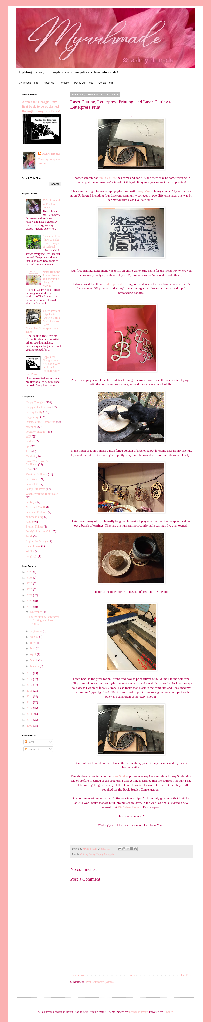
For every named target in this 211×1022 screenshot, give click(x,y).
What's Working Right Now (42, 493)
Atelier (30, 521)
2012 (30, 708)
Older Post (185, 975)
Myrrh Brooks (51, 153)
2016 (30, 684)
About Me (49, 82)
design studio (115, 284)
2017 (30, 679)
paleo (29, 469)
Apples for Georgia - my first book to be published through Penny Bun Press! (41, 106)
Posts (29, 741)
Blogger (167, 1011)
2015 (30, 690)
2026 (30, 572)
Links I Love (33, 546)
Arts (28, 451)
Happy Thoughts (105, 854)
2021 (30, 595)
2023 (30, 583)
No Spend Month (36, 507)
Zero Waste (32, 479)
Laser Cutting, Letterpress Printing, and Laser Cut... (44, 620)
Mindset (30, 456)
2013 (30, 702)
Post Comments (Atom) (100, 982)
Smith (29, 536)
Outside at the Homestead (40, 422)
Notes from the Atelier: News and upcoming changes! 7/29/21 (51, 278)
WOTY (30, 551)
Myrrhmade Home (28, 82)
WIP (28, 436)
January (35, 666)
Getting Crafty (87, 854)
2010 (30, 719)
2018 (30, 673)
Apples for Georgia (37, 541)
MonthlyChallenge (36, 474)
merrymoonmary (138, 1011)
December (36, 611)
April (33, 654)
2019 (30, 607)
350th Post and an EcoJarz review (51, 204)
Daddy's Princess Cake (39, 531)
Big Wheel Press (128, 807)
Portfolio (64, 82)
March (34, 660)
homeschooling (34, 517)
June (33, 648)
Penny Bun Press (83, 82)
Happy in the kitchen (38, 407)
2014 (30, 696)
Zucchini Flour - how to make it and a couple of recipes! (51, 241)
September (36, 631)
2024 (30, 577)
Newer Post (78, 975)
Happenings (33, 417)
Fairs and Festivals (36, 512)
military (30, 502)
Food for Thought (36, 431)
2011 (30, 713)
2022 (30, 589)
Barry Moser (144, 191)
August (34, 636)
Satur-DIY (32, 484)
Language (31, 556)
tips (28, 446)
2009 (30, 725)
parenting (31, 426)
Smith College (107, 177)
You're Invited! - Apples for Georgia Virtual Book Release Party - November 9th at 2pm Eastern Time (43, 321)
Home (131, 975)
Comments (32, 749)
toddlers (30, 441)
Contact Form (106, 82)
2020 (30, 601)
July (32, 642)
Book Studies (120, 776)
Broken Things (34, 526)
